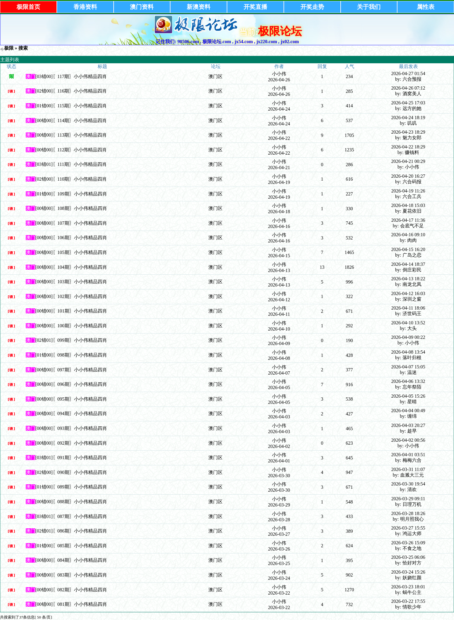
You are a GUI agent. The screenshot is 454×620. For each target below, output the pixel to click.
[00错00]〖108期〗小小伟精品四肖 (71, 208)
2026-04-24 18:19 (408, 117)
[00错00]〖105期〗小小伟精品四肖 (71, 252)
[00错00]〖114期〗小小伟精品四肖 (71, 120)
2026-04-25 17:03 (408, 102)
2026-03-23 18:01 (408, 586)
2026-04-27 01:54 (408, 73)
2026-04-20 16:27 (408, 176)
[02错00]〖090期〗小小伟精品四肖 (71, 472)
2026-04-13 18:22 (408, 278)
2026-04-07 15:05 (408, 366)
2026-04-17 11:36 (408, 220)
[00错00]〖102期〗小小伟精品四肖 (71, 296)
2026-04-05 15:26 (408, 396)
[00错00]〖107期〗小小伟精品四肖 (71, 223)
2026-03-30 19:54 (408, 483)
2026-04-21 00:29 (408, 161)
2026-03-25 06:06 (408, 557)
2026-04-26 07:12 (408, 87)
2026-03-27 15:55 (408, 527)
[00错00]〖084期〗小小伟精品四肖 (71, 560)
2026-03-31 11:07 (408, 469)
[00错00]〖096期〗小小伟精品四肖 (71, 384)
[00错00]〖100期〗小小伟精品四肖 (71, 325)
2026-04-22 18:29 (408, 146)
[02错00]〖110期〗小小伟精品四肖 (71, 179)
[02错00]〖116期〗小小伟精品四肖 (71, 90)
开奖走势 (312, 7)
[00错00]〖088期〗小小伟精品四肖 (71, 501)
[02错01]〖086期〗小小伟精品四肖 (71, 530)
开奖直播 (255, 7)
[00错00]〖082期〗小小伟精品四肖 (71, 589)
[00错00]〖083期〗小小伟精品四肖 (71, 574)
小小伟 (279, 73)
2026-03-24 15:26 (408, 571)
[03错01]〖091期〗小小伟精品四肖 (71, 457)
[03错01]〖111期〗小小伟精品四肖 (71, 164)
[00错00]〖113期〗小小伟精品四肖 (71, 134)
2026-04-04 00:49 (408, 410)
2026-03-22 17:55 (408, 601)
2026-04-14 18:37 (408, 264)
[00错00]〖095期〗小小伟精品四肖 (71, 399)
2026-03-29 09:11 (408, 498)
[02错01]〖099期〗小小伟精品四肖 (71, 340)
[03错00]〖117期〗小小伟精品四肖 (71, 76)
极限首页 (28, 7)
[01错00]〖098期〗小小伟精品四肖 (71, 354)
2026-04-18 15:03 (408, 205)
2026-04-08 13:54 (408, 351)
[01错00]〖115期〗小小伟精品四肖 (71, 105)
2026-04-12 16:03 (408, 293)
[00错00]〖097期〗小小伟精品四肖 (71, 369)
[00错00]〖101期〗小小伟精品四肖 (71, 310)
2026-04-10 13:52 (408, 322)
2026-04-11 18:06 (408, 307)
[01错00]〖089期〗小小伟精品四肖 (71, 486)
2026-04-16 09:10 (408, 234)
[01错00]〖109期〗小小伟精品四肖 (71, 193)
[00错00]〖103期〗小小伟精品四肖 (71, 281)
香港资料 (85, 7)
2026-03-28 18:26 (408, 513)
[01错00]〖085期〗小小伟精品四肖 (71, 545)
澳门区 (215, 76)
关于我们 (369, 7)
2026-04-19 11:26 (408, 190)
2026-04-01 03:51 (408, 454)
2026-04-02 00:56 (408, 440)
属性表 (425, 7)
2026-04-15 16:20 (408, 249)
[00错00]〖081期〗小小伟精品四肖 (71, 604)
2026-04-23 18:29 (408, 132)
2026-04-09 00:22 (408, 337)
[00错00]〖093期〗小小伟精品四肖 (71, 428)
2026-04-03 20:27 (408, 425)
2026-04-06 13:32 (408, 381)
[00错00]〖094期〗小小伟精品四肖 (71, 413)
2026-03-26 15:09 (408, 542)
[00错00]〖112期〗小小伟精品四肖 (71, 149)
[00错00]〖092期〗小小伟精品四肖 (71, 443)
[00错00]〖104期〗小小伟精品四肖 (71, 267)
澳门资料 (142, 7)
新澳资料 (198, 7)
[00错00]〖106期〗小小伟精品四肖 (71, 237)
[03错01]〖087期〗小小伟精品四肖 (71, 516)
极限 (9, 48)
